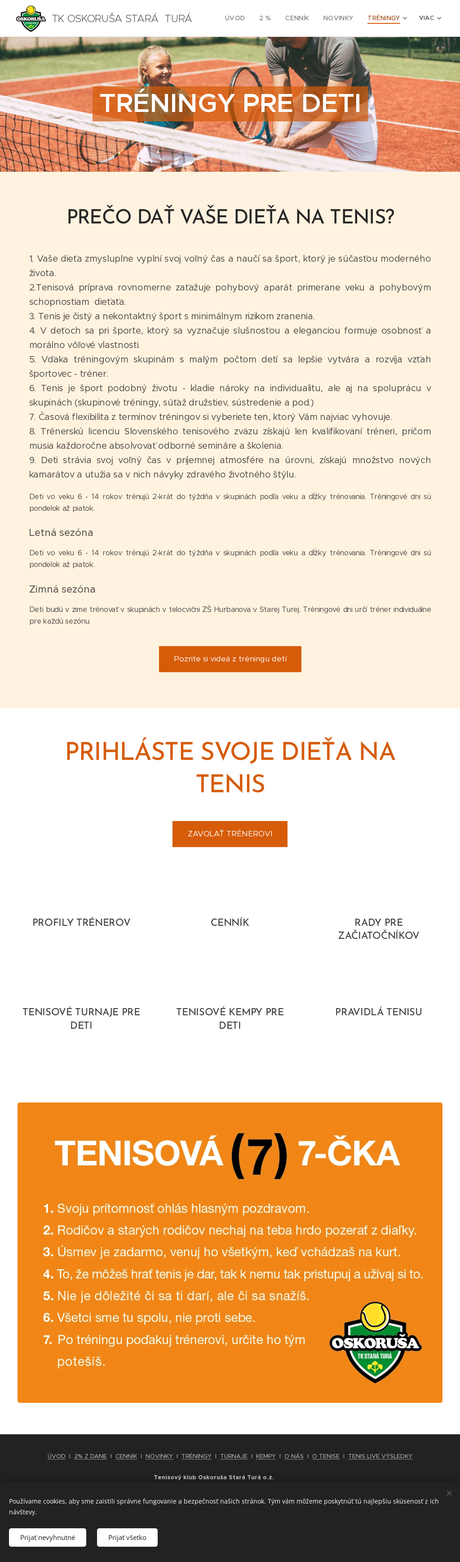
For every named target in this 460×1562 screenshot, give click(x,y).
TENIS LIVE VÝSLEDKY (380, 1456)
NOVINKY (159, 1456)
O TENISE (326, 1456)
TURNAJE (234, 1456)
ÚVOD (57, 1456)
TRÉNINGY (196, 1456)
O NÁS (294, 1456)
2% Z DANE (90, 1456)
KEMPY (266, 1456)
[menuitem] (245, 18)
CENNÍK (126, 1456)
